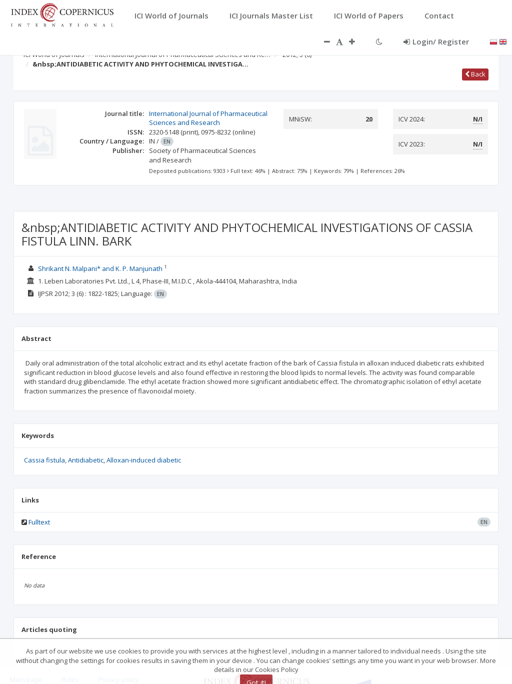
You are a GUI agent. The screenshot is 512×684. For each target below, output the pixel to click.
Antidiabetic (86, 460)
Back (475, 74)
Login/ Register (436, 41)
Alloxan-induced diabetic (143, 460)
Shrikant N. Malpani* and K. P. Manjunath (101, 268)
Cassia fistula (44, 460)
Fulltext (39, 522)
